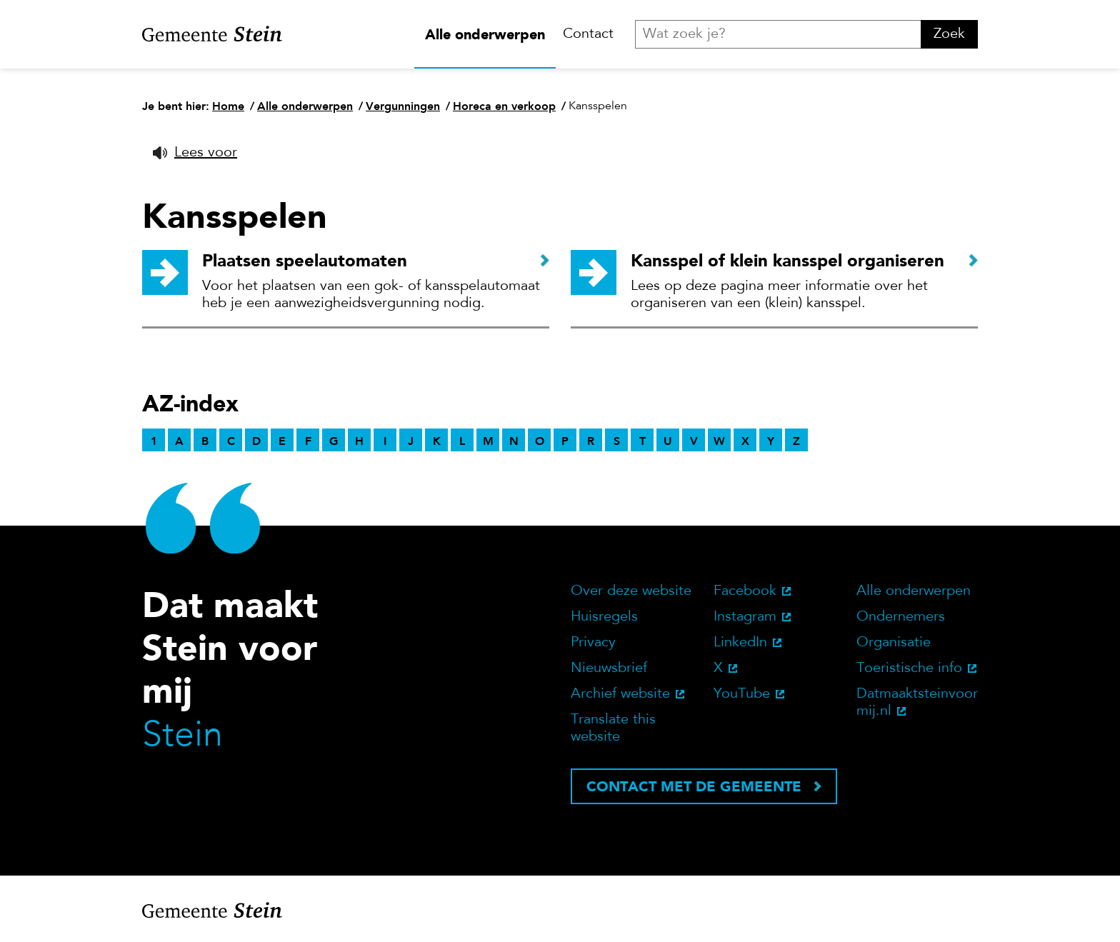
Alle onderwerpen (485, 34)
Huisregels (604, 617)
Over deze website (631, 591)
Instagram (745, 617)
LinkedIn (740, 643)
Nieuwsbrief (609, 668)
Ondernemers (900, 617)
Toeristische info (909, 668)
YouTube (742, 694)
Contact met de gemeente (693, 786)
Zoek (949, 34)
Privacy (593, 643)
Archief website (620, 694)
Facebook (745, 591)
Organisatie (893, 643)
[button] (195, 152)
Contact (588, 34)
